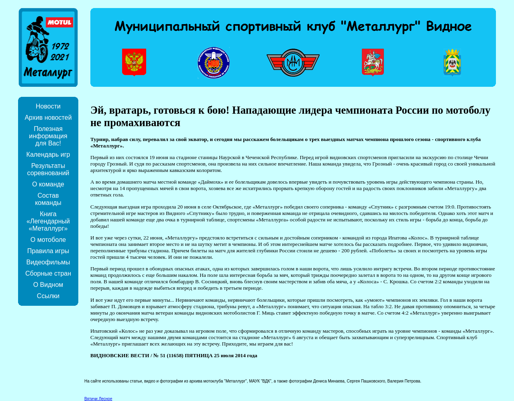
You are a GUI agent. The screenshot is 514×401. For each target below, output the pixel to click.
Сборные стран (48, 273)
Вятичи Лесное (98, 399)
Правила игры (48, 251)
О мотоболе (48, 239)
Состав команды (48, 199)
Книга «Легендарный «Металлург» (48, 221)
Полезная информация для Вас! (48, 136)
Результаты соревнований (48, 169)
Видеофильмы (48, 262)
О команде (48, 184)
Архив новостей (47, 117)
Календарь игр (48, 154)
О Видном (48, 284)
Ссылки (48, 296)
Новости (48, 106)
